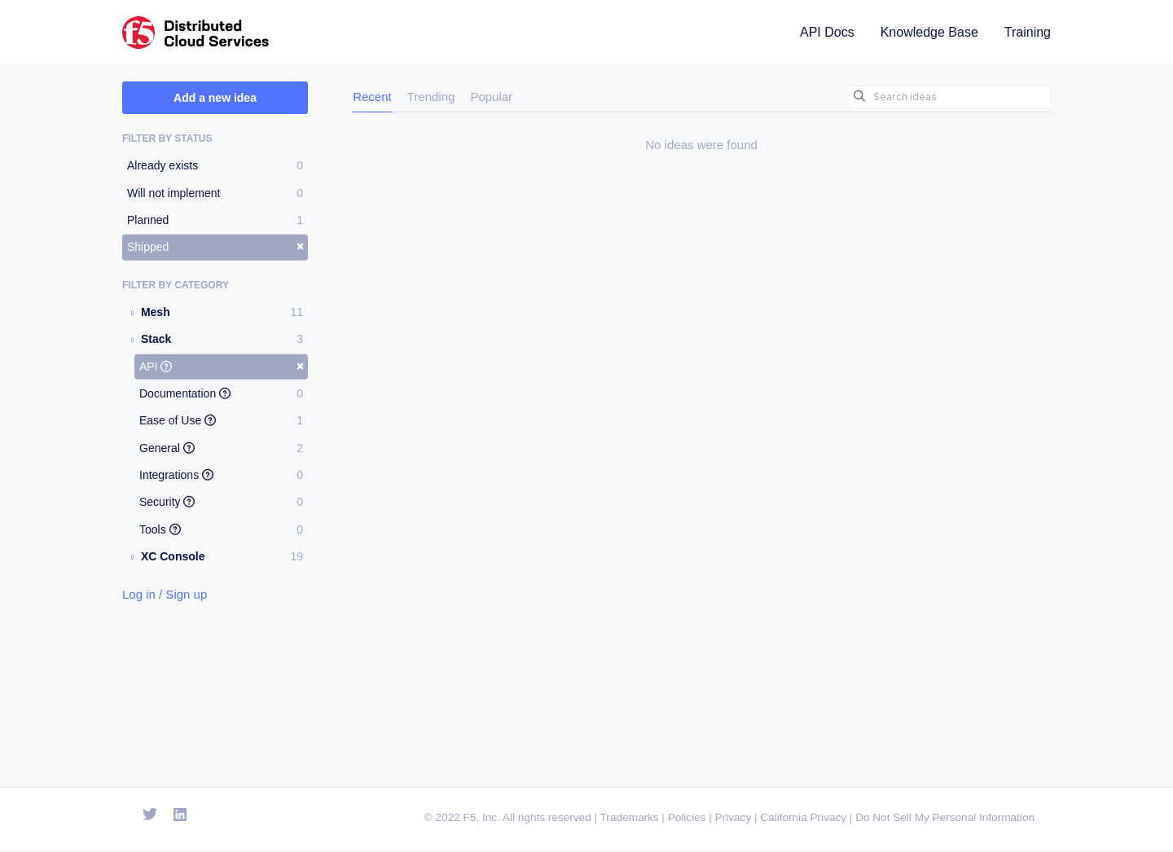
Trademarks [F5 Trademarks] (629, 821)
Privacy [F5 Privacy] (733, 821)
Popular (491, 96)
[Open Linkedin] (180, 817)
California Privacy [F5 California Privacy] (803, 821)
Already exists (215, 165)
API (221, 365)
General (221, 448)
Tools (221, 529)
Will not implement (215, 192)
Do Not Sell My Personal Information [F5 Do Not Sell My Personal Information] (945, 821)
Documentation (221, 393)
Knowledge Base (929, 32)
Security (221, 501)
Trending (431, 96)
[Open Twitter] (149, 817)
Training (1027, 32)
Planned (215, 219)
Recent (372, 96)
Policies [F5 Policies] (687, 821)
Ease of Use (221, 420)
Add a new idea (215, 97)
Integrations (221, 474)
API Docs (827, 32)
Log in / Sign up (164, 593)
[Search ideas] (949, 97)
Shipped (215, 246)
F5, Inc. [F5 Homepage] (481, 821)
